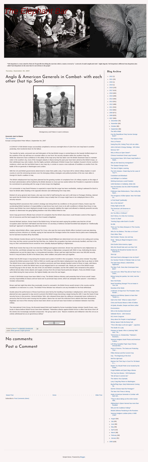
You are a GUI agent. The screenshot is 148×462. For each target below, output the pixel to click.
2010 (111, 110)
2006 (111, 441)
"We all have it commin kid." (119, 376)
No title (113, 224)
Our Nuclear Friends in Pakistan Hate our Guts (125, 260)
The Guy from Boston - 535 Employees (123, 373)
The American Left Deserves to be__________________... (120, 209)
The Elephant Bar (36, 11)
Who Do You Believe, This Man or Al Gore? (124, 231)
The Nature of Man (117, 139)
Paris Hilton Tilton (116, 234)
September (114, 129)
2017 (111, 90)
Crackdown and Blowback (119, 175)
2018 (111, 87)
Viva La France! (116, 141)
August (113, 418)
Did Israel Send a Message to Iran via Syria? (125, 257)
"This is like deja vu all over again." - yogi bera (125, 325)
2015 (111, 96)
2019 (111, 85)
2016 (111, 93)
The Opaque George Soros (119, 165)
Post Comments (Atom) (21, 398)
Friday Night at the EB (118, 206)
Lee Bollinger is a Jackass (119, 178)
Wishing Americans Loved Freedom (122, 181)
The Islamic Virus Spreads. (119, 378)
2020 (111, 82)
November (114, 123)
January (114, 438)
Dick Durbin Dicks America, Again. (121, 244)
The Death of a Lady (117, 328)
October (114, 126)
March (113, 432)
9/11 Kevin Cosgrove (117, 316)
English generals (25, 330)
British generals (15, 330)
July (112, 421)
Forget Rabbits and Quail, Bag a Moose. (123, 370)
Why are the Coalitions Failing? (121, 408)
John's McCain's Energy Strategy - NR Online (125, 147)
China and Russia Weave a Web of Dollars (124, 302)
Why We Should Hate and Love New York (124, 247)
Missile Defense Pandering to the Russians (124, 410)
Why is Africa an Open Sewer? (120, 152)
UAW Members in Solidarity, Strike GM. (123, 184)
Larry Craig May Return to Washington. (123, 381)
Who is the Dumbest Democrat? (121, 311)
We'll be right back (116, 358)
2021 (111, 79)
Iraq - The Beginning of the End (121, 356)
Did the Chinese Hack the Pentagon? (122, 389)
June (113, 424)
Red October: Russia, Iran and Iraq (122, 237)
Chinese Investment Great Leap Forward (124, 155)
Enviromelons (115, 308)
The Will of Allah (116, 131)
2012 (111, 104)
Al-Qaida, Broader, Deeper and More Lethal (124, 305)
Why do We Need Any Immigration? (122, 163)
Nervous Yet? (115, 150)
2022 (111, 76)
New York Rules (116, 281)
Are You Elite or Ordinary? (119, 213)
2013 (111, 101)
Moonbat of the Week (117, 288)
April (112, 430)
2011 (111, 107)
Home (54, 395)
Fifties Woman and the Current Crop (122, 353)
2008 (111, 115)
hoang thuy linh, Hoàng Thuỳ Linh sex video (125, 144)
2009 (111, 112)
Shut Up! (113, 254)
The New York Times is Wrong (120, 391)
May (112, 427)
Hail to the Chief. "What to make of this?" (124, 300)
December (114, 121)
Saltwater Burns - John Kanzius (121, 314)
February (114, 435)
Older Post (98, 395)
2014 (111, 99)
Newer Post (9, 395)
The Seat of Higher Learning (120, 168)
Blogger (82, 457)
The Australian (11, 138)
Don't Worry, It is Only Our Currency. (122, 216)
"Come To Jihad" (116, 218)
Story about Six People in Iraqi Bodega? (123, 319)
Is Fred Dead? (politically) (119, 200)
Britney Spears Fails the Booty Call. (122, 322)
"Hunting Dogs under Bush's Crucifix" (122, 221)
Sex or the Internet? (117, 203)
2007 (111, 118)
